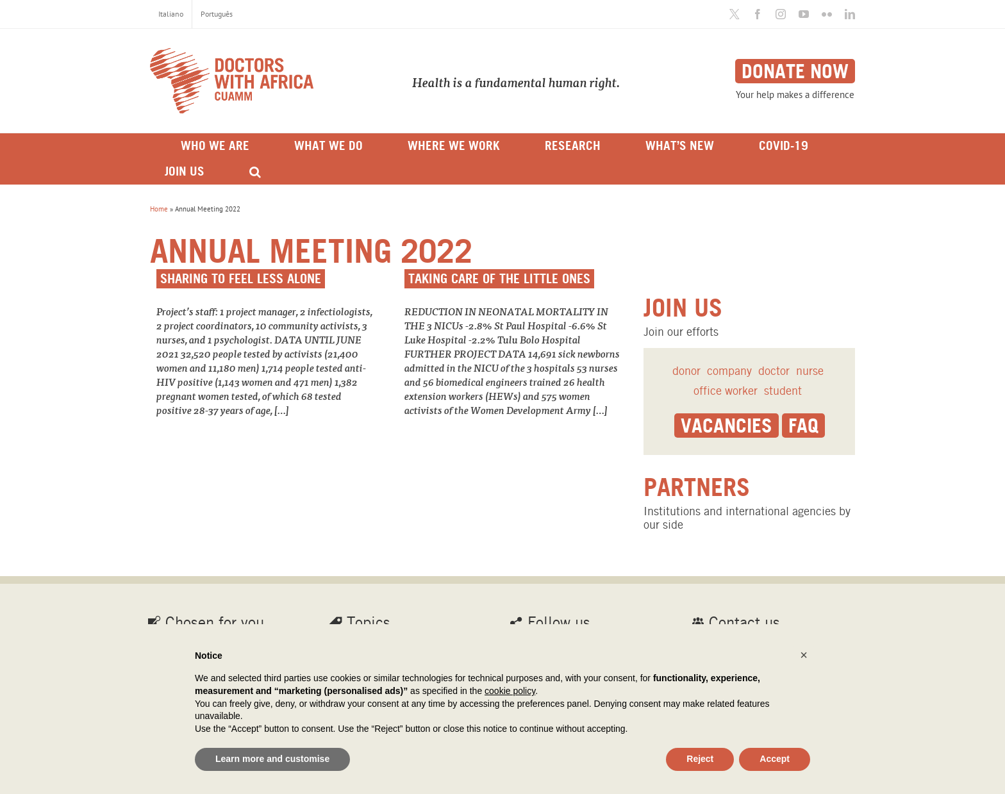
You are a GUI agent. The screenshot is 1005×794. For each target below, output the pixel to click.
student (783, 390)
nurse (810, 370)
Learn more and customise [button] (272, 759)
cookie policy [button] (510, 691)
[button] (803, 655)
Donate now (795, 71)
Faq (803, 425)
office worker (726, 390)
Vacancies (726, 425)
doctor (774, 370)
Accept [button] (775, 759)
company (729, 370)
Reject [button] (699, 759)
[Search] (255, 172)
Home (159, 208)
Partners (697, 487)
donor (686, 370)
